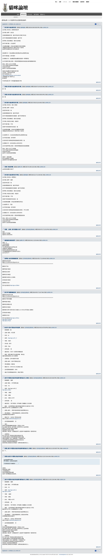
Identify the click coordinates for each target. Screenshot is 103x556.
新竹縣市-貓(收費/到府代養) (11, 102)
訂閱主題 (65, 1)
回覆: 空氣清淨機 (9, 166)
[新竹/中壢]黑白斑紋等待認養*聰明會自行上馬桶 (17, 378)
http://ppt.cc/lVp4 (6, 320)
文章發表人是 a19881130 (15, 24)
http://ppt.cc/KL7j (12, 490)
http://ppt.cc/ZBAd (14, 285)
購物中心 (42, 14)
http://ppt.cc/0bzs (6, 390)
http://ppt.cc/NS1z (14, 318)
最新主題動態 (75, 1)
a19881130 (45, 27)
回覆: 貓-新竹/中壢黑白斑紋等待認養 (14, 456)
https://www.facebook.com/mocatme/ (11, 75)
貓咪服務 (23, 27)
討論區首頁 (4, 24)
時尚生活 (29, 14)
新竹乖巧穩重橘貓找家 (10, 292)
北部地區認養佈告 (30, 229)
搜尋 (70, 1)
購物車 (87, 1)
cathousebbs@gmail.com (62, 554)
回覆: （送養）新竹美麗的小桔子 (13, 229)
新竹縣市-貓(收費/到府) (10, 27)
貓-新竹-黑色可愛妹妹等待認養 (12, 327)
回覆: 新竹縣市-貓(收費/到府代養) (13, 86)
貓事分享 (20, 166)
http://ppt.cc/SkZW (7, 319)
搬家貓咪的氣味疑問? (10, 240)
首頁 (18, 14)
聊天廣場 (36, 14)
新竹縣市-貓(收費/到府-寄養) (12, 174)
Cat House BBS (51, 554)
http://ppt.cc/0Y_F (12, 338)
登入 (56, 1)
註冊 (60, 1)
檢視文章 (98, 82)
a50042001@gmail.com (15, 418)
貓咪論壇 (23, 14)
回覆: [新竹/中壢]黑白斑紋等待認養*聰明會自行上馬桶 (18, 448)
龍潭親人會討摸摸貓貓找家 (11, 258)
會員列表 (82, 1)
